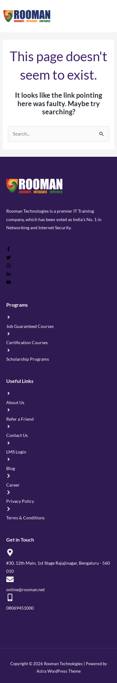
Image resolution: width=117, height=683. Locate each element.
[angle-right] (58, 321)
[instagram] (8, 266)
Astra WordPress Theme (59, 671)
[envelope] (58, 584)
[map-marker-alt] (58, 561)
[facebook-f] (8, 249)
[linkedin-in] (8, 274)
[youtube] (8, 282)
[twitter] (8, 258)
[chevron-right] (58, 480)
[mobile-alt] (58, 602)
